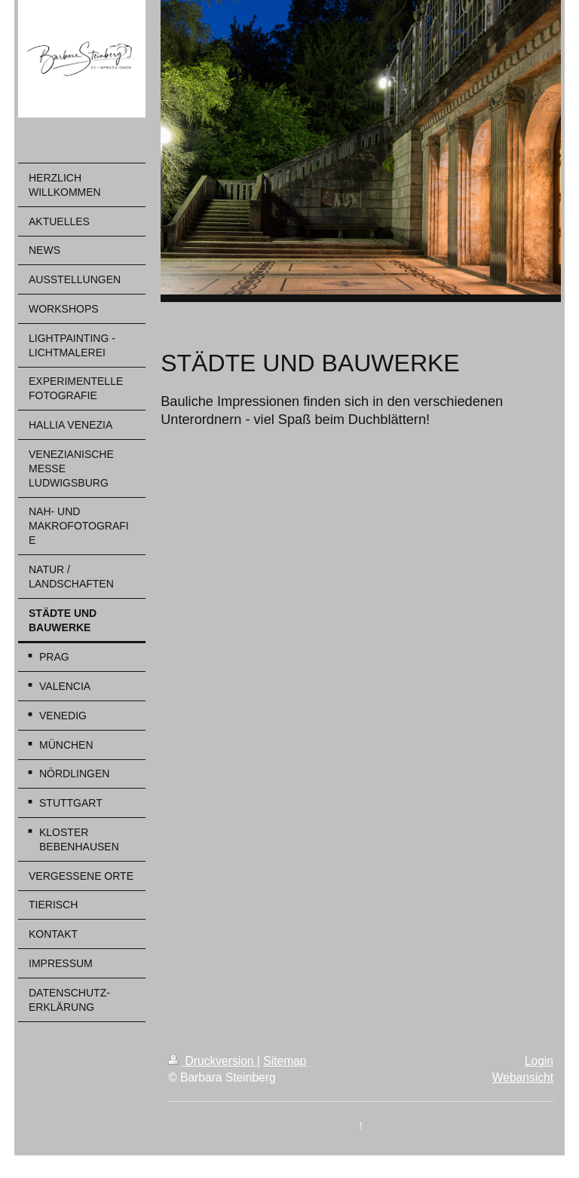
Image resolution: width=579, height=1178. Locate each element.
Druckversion (212, 1060)
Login (539, 1060)
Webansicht (522, 1077)
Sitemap (284, 1060)
